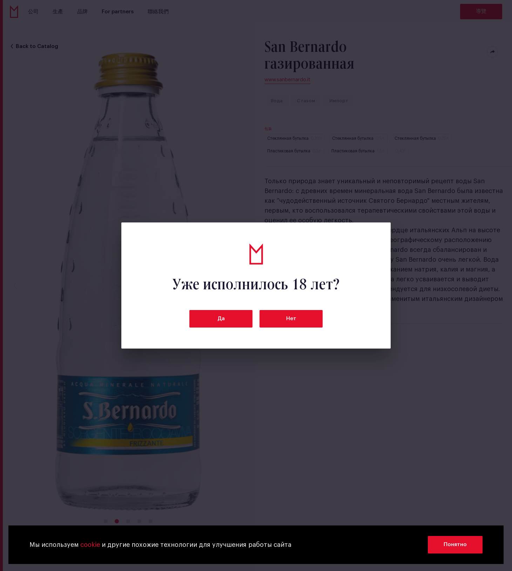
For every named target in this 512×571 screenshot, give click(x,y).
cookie (90, 545)
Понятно (455, 544)
